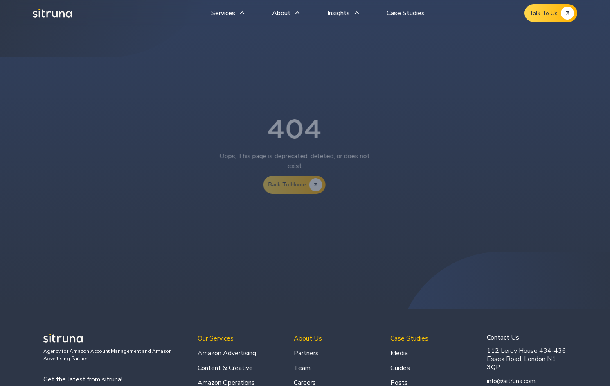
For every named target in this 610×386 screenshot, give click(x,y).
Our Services (216, 338)
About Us (308, 338)
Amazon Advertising (227, 353)
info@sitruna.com (511, 381)
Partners (306, 353)
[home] (52, 13)
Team (302, 367)
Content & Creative (225, 367)
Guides (400, 367)
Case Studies (406, 13)
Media (399, 353)
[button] (229, 13)
